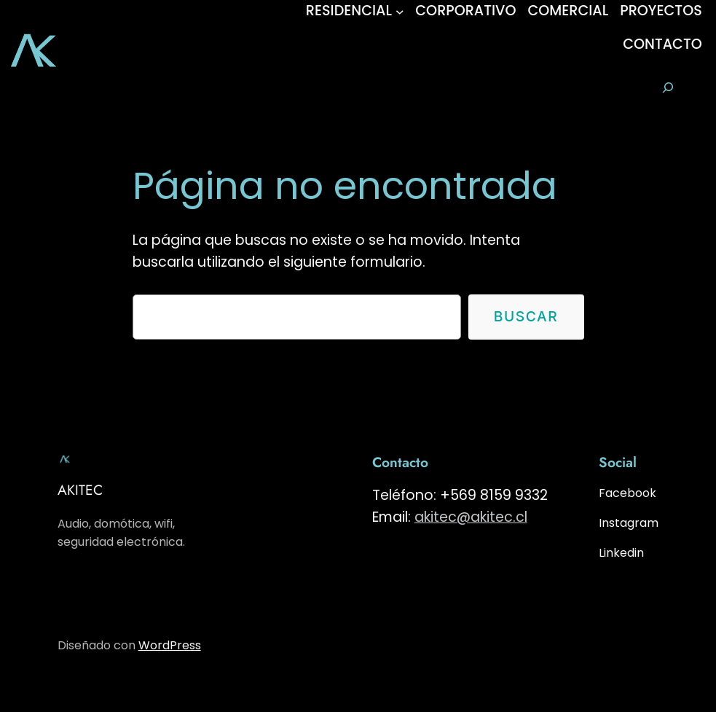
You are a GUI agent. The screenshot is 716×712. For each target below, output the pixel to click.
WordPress (169, 645)
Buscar (526, 316)
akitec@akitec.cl (470, 517)
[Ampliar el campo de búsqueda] (667, 87)
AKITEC (80, 490)
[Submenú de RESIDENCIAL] (400, 11)
